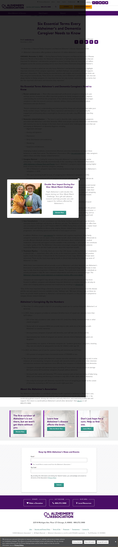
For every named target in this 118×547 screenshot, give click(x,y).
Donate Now (75, 287)
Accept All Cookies (103, 542)
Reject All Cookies (90, 542)
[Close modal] (95, 254)
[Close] (115, 541)
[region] (59, 542)
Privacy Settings (77, 542)
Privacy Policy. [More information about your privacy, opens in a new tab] (19, 545)
